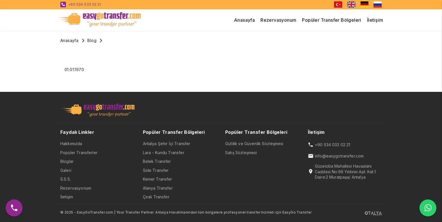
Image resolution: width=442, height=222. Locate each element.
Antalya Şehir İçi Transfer (167, 143)
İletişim (66, 196)
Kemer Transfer (157, 179)
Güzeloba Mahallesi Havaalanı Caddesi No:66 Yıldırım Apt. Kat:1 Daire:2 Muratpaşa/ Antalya (345, 171)
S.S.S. (65, 179)
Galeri (65, 170)
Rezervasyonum (75, 188)
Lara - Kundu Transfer (163, 152)
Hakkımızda (71, 143)
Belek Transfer (157, 161)
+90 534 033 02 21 (84, 4)
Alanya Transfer (158, 188)
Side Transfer (156, 170)
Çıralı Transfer (156, 196)
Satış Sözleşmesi (241, 152)
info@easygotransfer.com (339, 156)
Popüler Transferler (79, 152)
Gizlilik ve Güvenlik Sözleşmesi (254, 143)
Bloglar (67, 161)
